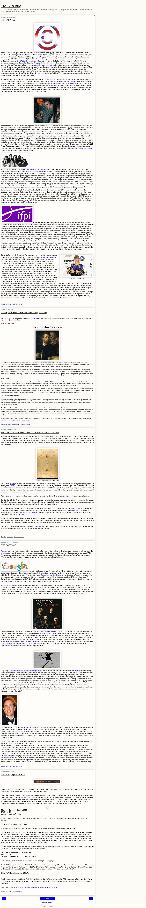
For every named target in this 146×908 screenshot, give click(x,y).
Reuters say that (47, 575)
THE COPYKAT (8, 20)
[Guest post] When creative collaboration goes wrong (24, 312)
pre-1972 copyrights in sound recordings (36, 169)
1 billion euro (74, 510)
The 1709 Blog (11, 6)
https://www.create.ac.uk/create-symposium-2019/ (39, 887)
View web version (47, 902)
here (18, 320)
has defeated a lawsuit (28, 727)
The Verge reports (7, 585)
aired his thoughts (54, 741)
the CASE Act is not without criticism (29, 61)
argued (12, 484)
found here (22, 643)
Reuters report (6, 551)
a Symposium (25, 795)
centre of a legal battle (48, 257)
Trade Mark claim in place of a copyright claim (26, 670)
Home (47, 898)
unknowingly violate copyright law (43, 65)
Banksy (77, 670)
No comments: (17, 304)
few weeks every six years (29, 512)
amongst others (34, 641)
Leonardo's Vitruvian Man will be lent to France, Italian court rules (30, 432)
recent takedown (7, 643)
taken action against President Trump (49, 631)
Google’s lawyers (58, 575)
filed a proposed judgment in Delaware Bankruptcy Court (67, 83)
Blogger (51, 906)
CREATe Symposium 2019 (13, 774)
